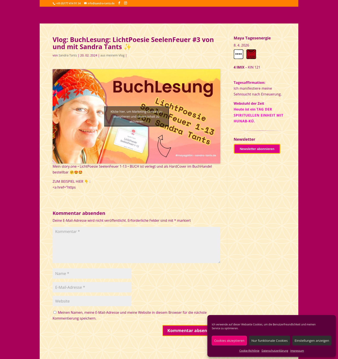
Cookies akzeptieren (229, 340)
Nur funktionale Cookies (269, 340)
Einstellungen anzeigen (312, 340)
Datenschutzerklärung (274, 351)
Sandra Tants (68, 55)
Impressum (297, 351)
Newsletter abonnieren (257, 149)
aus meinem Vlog (112, 55)
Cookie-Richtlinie (249, 351)
